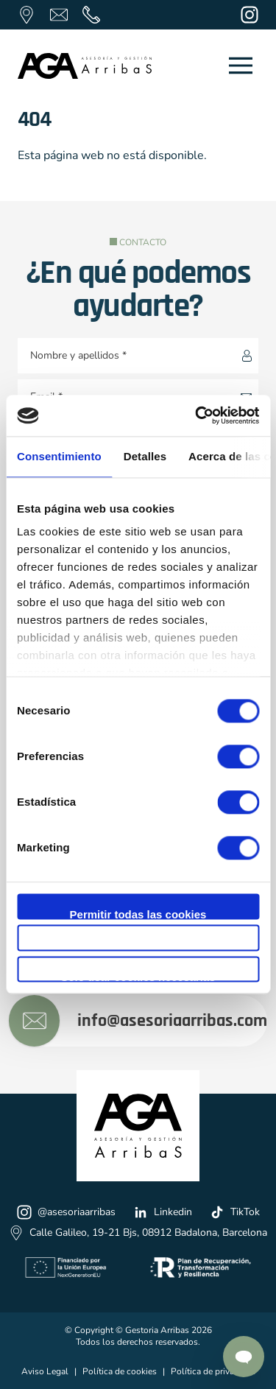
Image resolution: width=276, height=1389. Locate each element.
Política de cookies (119, 1371)
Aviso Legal (44, 1371)
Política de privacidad (213, 1371)
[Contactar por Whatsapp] (243, 1356)
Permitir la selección (138, 945)
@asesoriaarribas (66, 1212)
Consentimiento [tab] (59, 456)
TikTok (235, 1212)
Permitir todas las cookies (138, 913)
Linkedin (162, 1212)
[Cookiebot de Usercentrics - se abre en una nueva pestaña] (196, 415)
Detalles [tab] (145, 456)
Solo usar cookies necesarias (137, 976)
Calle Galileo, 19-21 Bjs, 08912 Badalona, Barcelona (138, 1233)
